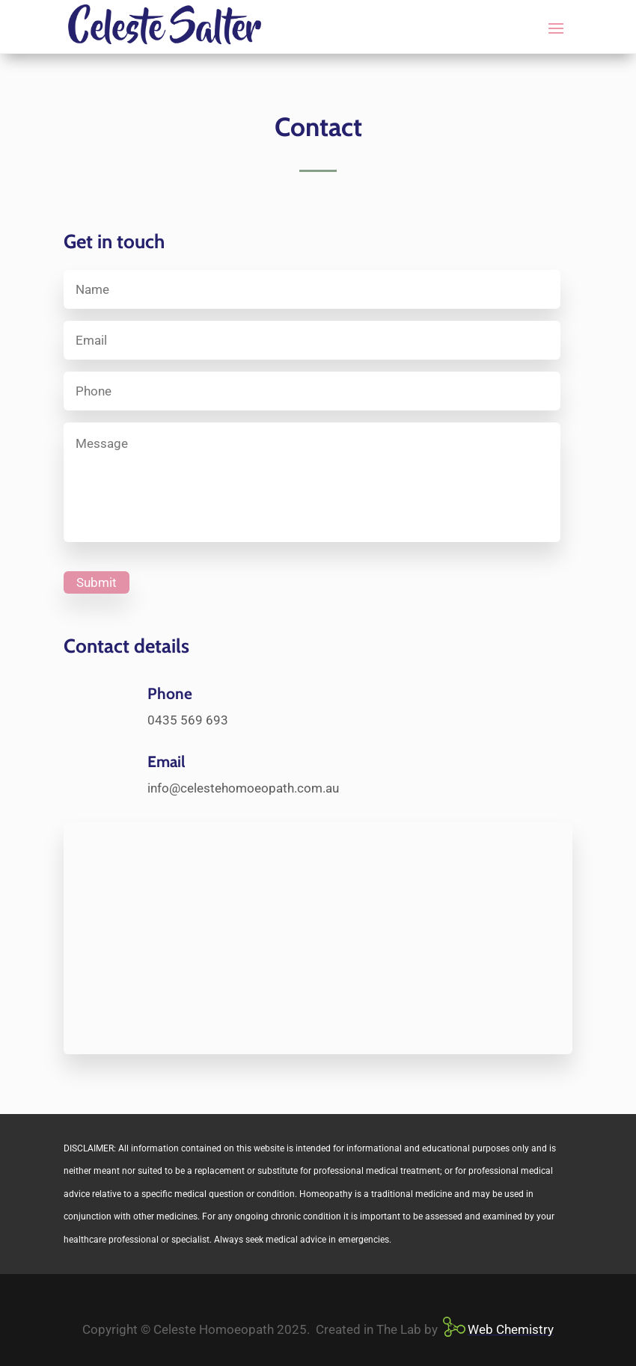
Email (166, 761)
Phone (169, 693)
